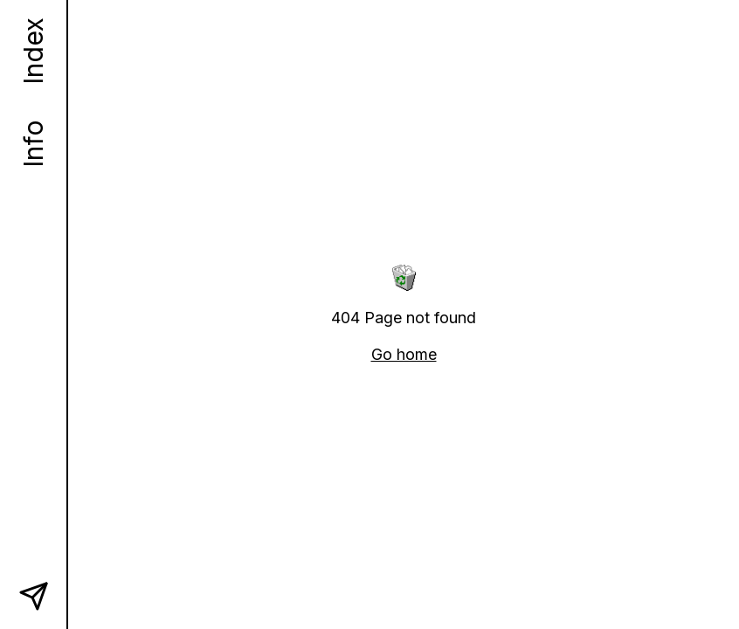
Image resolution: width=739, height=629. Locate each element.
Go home (404, 354)
